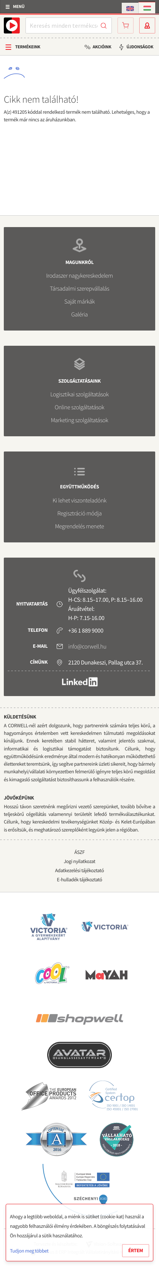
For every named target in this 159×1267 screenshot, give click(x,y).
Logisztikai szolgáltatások (79, 394)
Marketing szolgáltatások (79, 420)
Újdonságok (139, 47)
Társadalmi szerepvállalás (79, 289)
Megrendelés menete (79, 526)
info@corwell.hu (87, 646)
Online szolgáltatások (79, 407)
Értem (135, 1250)
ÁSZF (79, 852)
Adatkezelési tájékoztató (79, 870)
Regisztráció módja (79, 513)
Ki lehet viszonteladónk (79, 500)
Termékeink (27, 47)
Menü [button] (18, 7)
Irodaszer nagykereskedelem (79, 276)
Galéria (79, 314)
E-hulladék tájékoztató (79, 879)
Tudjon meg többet (29, 1251)
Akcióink (101, 47)
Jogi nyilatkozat (79, 861)
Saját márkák (79, 301)
